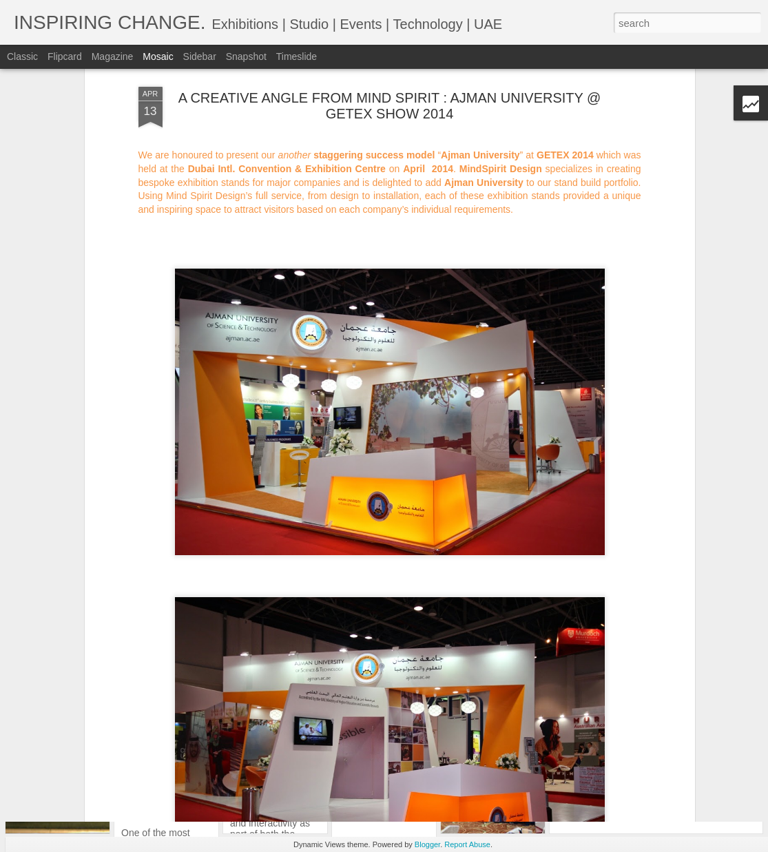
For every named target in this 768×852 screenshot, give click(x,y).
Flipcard (65, 56)
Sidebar (199, 56)
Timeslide (296, 56)
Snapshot (246, 56)
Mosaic (158, 56)
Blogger (427, 844)
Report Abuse (467, 844)
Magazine (113, 56)
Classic (22, 56)
